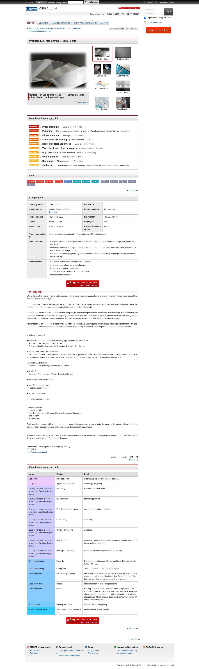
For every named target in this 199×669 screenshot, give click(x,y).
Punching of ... (123, 103)
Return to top (133, 190)
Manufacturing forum (124, 653)
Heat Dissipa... (102, 103)
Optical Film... (102, 53)
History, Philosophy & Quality (85, 23)
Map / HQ (104, 23)
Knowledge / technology (127, 647)
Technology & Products (60, 23)
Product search (66, 647)
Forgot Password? (154, 22)
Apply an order (93, 651)
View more (83, 102)
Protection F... (123, 53)
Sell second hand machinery (69, 655)
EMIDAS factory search (57, 2)
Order (90, 647)
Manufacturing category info (40, 31)
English (40, 2)
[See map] (53, 212)
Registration (34, 653)
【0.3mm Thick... (123, 87)
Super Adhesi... (123, 70)
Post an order (93, 653)
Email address (151, 9)
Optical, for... (102, 70)
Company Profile (167, 2)
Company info (75, 28)
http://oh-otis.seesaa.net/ (37, 452)
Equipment (43, 23)
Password (149, 13)
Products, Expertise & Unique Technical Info (47, 28)
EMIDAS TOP (151, 2)
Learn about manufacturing (127, 651)
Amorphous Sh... (102, 85)
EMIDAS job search (154, 647)
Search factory (35, 651)
